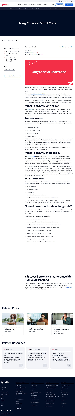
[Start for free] (69, 4)
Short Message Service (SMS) (38, 94)
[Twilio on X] (5, 411)
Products (19, 4)
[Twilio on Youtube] (11, 410)
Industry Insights (36, 8)
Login (71, 1)
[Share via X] (63, 47)
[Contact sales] (59, 4)
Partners (57, 8)
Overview (21, 8)
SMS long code (30, 109)
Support (67, 1)
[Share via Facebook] (60, 47)
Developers (27, 8)
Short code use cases (34, 179)
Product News (45, 8)
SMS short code (31, 156)
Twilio (32, 52)
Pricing (45, 4)
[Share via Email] (69, 47)
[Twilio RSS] (72, 47)
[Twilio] (5, 4)
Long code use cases (34, 118)
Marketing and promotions (9, 69)
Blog (3, 40)
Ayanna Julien (34, 54)
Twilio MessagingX (67, 287)
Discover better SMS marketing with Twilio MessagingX (11, 59)
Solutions (25, 4)
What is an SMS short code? (13, 51)
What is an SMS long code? (11, 48)
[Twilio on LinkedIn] (8, 411)
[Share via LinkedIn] (66, 47)
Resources (39, 4)
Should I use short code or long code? (12, 54)
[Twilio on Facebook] (2, 410)
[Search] (53, 4)
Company (63, 8)
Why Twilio (32, 4)
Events (51, 8)
